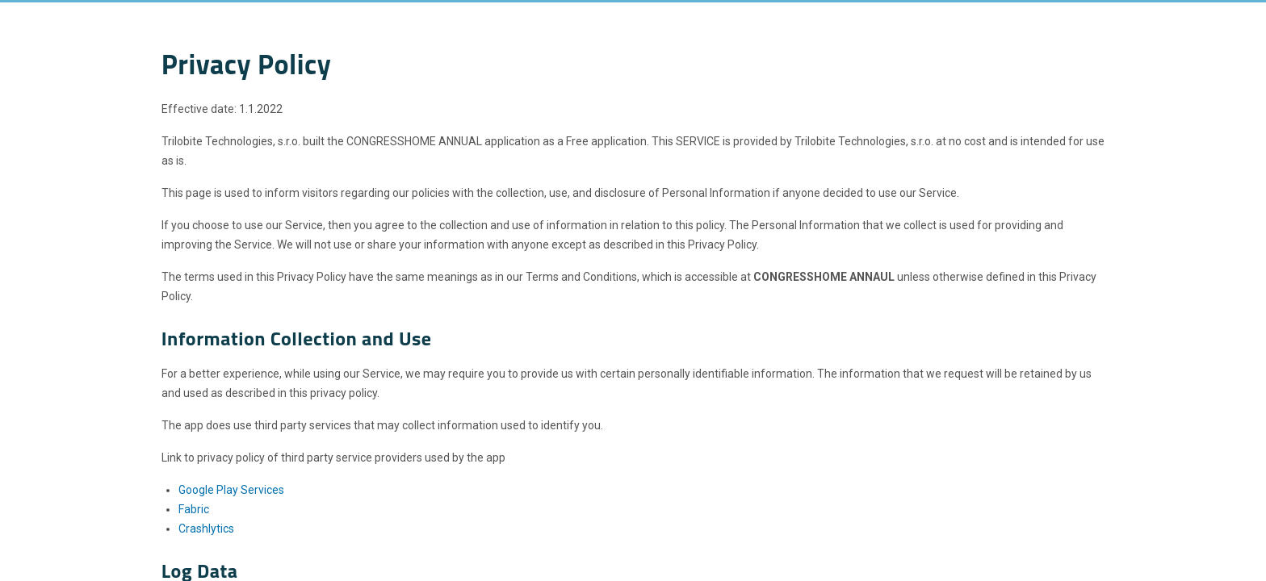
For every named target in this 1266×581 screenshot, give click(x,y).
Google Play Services (231, 489)
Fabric (193, 509)
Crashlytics (206, 528)
